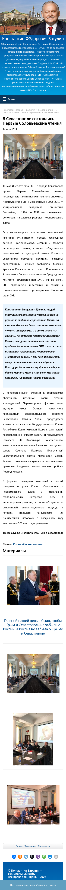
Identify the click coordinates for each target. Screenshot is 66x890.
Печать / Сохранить (26, 846)
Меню (4, 99)
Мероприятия (45, 109)
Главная (19, 109)
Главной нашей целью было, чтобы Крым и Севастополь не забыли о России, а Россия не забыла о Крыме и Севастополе (33, 626)
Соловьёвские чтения (28, 544)
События (30, 109)
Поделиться (44, 846)
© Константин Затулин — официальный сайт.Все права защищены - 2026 (27, 873)
